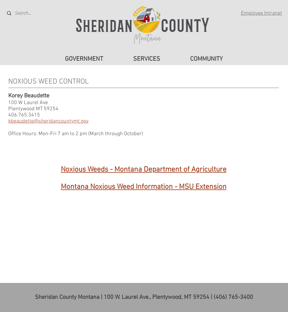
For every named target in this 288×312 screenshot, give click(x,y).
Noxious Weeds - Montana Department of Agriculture (144, 169)
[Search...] (29, 13)
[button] (84, 59)
